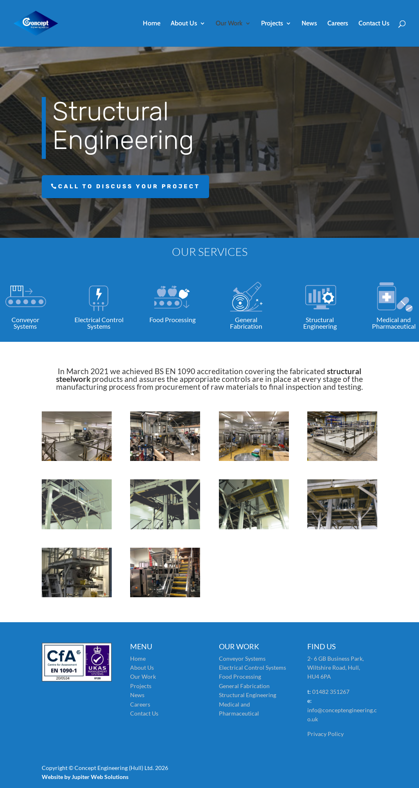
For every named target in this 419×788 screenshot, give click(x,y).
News (309, 23)
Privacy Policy (325, 733)
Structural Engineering (247, 694)
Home (151, 23)
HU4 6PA (319, 676)
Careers (337, 23)
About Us (184, 23)
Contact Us (374, 23)
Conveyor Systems (242, 658)
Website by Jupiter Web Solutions (85, 776)
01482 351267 (330, 691)
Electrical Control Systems (252, 667)
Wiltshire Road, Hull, (333, 667)
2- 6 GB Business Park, (335, 658)
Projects (272, 23)
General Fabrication (244, 685)
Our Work (229, 23)
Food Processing (240, 676)
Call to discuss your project (129, 186)
